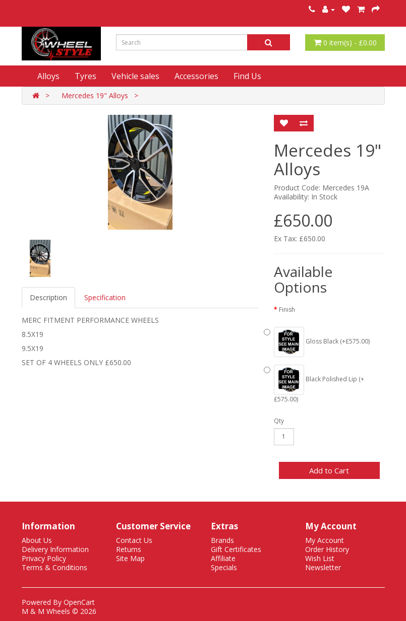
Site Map (130, 558)
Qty (279, 421)
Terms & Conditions (54, 567)
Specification (105, 297)
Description (48, 297)
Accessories (196, 76)
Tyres (85, 76)
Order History (327, 549)
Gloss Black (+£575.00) (322, 342)
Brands (222, 540)
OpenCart (79, 602)
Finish (287, 309)
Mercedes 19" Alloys (95, 95)
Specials (224, 567)
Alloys (48, 76)
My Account (324, 540)
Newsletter (323, 567)
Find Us (247, 76)
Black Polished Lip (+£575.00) (319, 384)
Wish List (319, 558)
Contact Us (134, 540)
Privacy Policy (44, 558)
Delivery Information (55, 549)
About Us (37, 540)
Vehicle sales (135, 76)
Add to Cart (329, 470)
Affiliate (223, 558)
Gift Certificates (236, 549)
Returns (128, 549)
